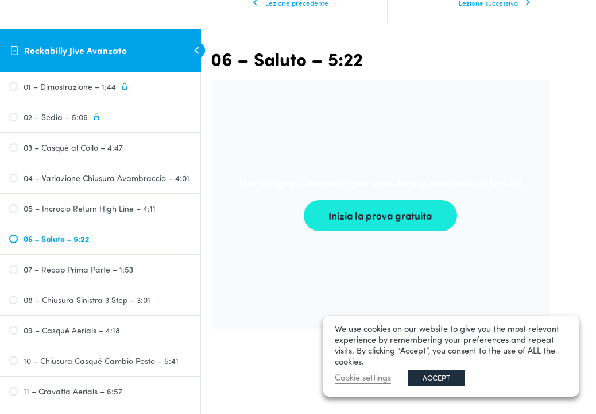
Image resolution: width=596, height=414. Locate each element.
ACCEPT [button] (436, 377)
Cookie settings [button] (363, 377)
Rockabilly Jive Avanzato (75, 50)
